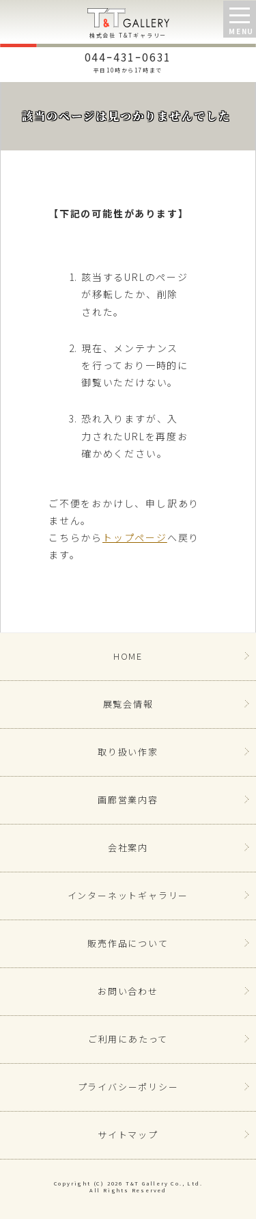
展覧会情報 (128, 703)
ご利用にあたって (128, 1038)
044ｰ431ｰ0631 (128, 61)
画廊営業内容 (128, 799)
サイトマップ (128, 1134)
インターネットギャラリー (128, 895)
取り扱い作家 (128, 751)
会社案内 (128, 847)
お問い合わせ (128, 990)
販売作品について (127, 943)
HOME (128, 655)
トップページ (134, 537)
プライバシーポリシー (128, 1086)
